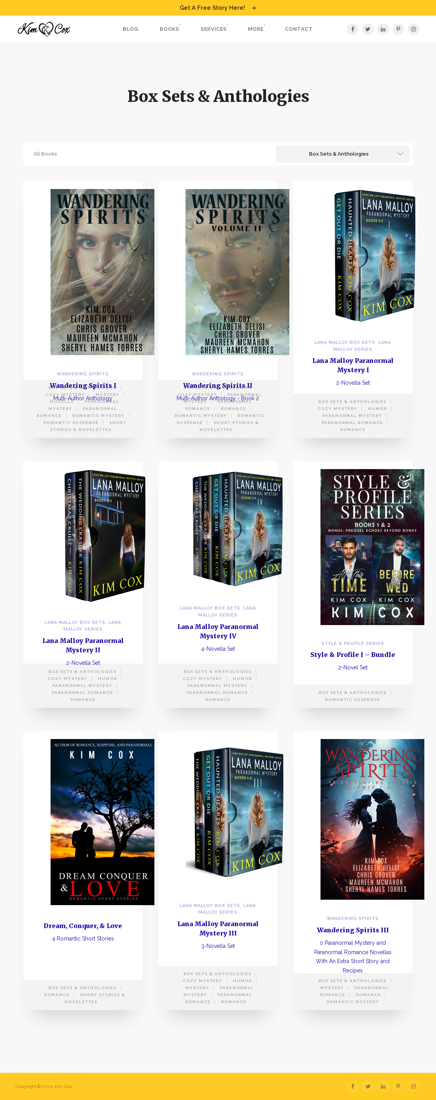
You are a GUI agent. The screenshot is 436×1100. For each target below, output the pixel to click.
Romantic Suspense (71, 422)
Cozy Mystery (65, 394)
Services (214, 29)
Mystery (107, 394)
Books (169, 29)
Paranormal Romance (352, 422)
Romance (233, 408)
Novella (62, 401)
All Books (45, 154)
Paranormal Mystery (352, 415)
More (256, 29)
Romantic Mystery (98, 415)
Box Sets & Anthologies (83, 387)
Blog (130, 29)
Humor (377, 408)
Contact (299, 29)
